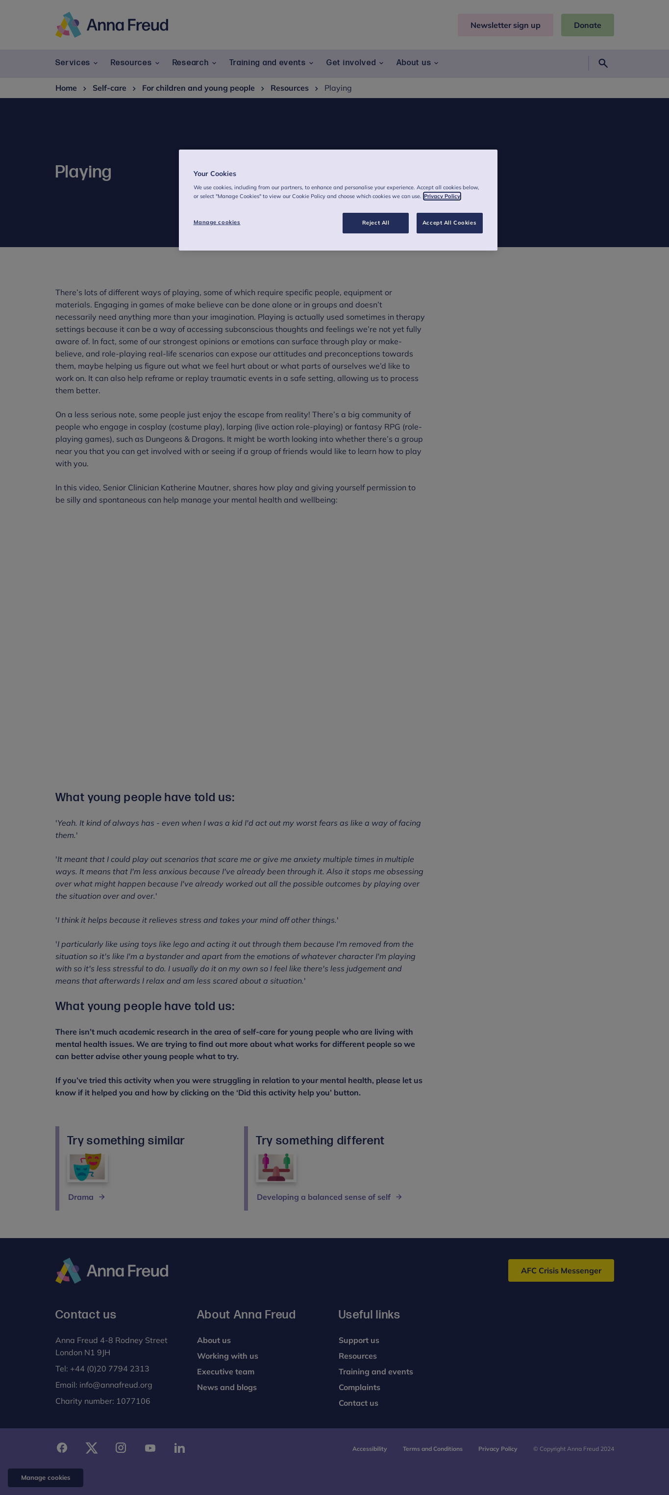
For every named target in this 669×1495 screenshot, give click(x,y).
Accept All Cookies (449, 222)
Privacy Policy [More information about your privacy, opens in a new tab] (442, 196)
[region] (338, 200)
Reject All (376, 222)
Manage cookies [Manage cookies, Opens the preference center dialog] (217, 222)
